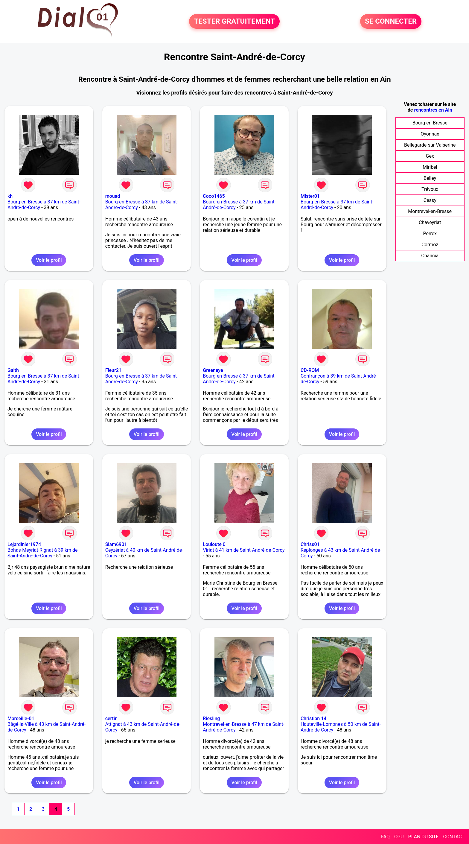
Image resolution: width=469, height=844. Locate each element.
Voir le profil (49, 260)
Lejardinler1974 (24, 544)
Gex (430, 156)
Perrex (430, 233)
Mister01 (310, 196)
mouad (112, 196)
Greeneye (213, 370)
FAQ (385, 837)
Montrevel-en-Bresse (430, 211)
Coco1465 (214, 196)
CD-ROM (310, 370)
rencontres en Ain (433, 110)
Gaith (13, 370)
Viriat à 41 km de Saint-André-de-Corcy (243, 550)
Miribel (430, 167)
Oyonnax (430, 134)
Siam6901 (116, 544)
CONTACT (454, 837)
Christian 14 (313, 718)
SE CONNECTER (391, 21)
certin (111, 718)
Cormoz (429, 244)
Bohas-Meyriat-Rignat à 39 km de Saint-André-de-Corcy (42, 553)
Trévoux (429, 189)
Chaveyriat (430, 222)
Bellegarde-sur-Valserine (430, 145)
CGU (399, 837)
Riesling (211, 718)
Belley (430, 178)
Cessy (430, 200)
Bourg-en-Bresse (429, 123)
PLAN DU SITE (423, 837)
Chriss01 (310, 544)
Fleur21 (113, 370)
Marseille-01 (20, 718)
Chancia (429, 255)
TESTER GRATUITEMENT (234, 21)
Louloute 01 (215, 544)
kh (10, 196)
